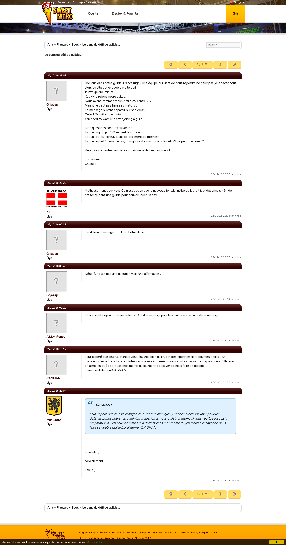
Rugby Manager (88, 532)
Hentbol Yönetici (162, 532)
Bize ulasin (85, 538)
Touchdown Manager (112, 532)
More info (97, 543)
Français (62, 44)
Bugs (75, 44)
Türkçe (235, 2)
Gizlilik (121, 538)
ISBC (49, 212)
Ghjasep (52, 104)
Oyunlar (93, 13)
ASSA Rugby (55, 337)
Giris (236, 13)
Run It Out (211, 532)
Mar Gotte (53, 420)
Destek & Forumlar (125, 13)
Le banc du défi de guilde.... (101, 44)
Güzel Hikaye (181, 532)
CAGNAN (53, 378)
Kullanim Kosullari (104, 538)
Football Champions (139, 532)
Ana (50, 44)
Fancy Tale (197, 532)
